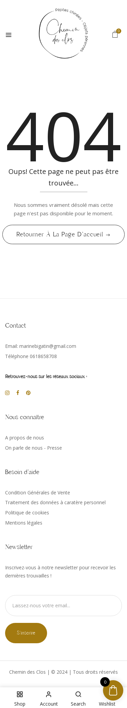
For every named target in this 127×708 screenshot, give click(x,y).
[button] (115, 34)
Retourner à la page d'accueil (60, 234)
